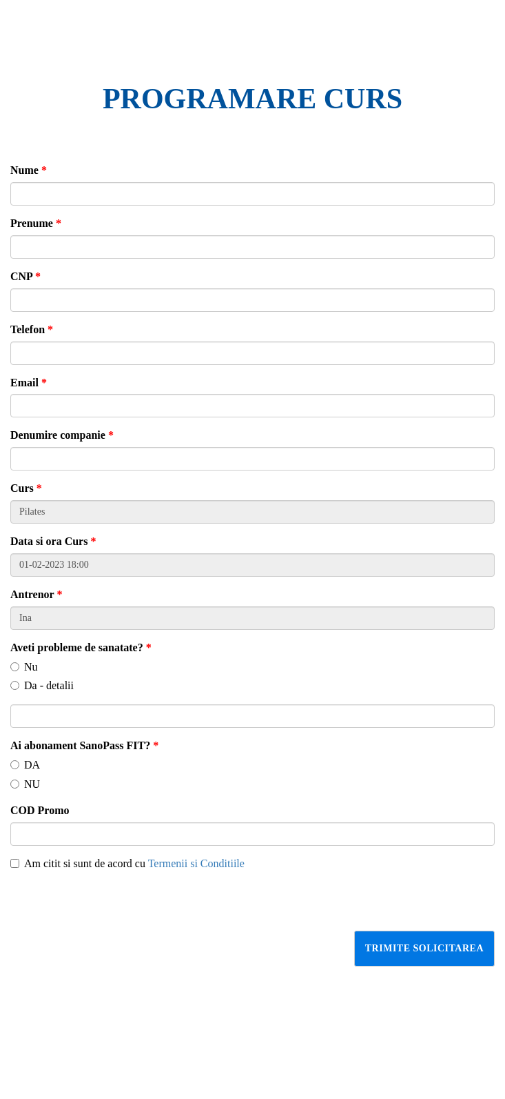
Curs (26, 488)
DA (25, 765)
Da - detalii (42, 685)
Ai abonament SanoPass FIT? (84, 745)
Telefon (31, 329)
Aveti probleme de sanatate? (81, 647)
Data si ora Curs (53, 541)
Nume (28, 170)
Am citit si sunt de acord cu (127, 863)
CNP (25, 276)
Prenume (35, 223)
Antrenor (36, 594)
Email (28, 382)
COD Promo (39, 810)
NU (25, 784)
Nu (24, 667)
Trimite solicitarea (424, 948)
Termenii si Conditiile (196, 863)
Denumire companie (62, 435)
